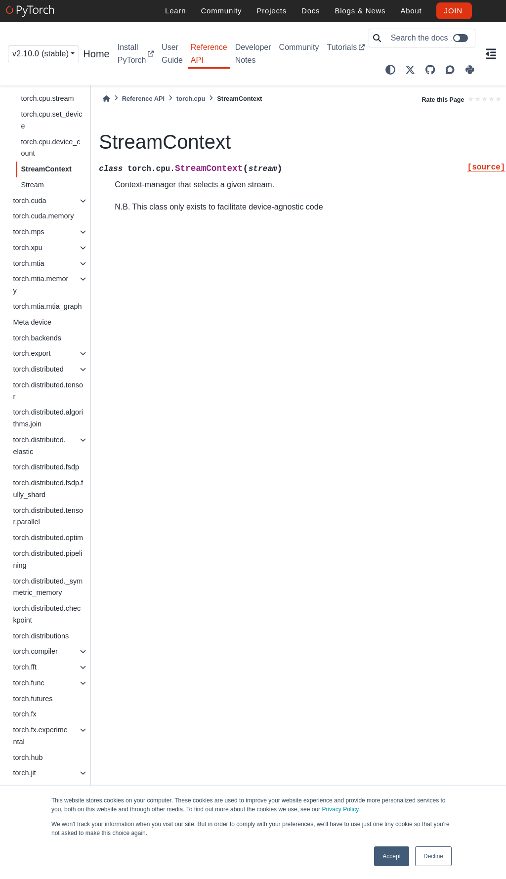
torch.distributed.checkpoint (47, 614)
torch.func (28, 683)
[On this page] (490, 53)
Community (299, 47)
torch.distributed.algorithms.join (48, 418)
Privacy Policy (340, 809)
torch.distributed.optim (48, 538)
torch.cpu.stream (47, 98)
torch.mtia (28, 263)
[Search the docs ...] (430, 38)
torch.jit (24, 773)
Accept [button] (391, 856)
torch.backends (37, 338)
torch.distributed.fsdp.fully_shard (48, 489)
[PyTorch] (31, 11)
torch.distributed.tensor (48, 391)
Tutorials (342, 47)
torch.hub (27, 757)
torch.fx (24, 714)
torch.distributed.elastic (39, 446)
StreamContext (46, 169)
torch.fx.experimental (40, 736)
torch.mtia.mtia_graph (47, 306)
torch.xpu (27, 247)
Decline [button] (433, 856)
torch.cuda (29, 201)
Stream (32, 185)
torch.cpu (190, 98)
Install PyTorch (132, 53)
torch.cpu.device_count (50, 148)
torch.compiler (35, 651)
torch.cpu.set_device (51, 120)
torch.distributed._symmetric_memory (48, 587)
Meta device (32, 322)
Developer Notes (253, 53)
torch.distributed (38, 369)
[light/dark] (390, 69)
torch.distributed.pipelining (47, 559)
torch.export (31, 353)
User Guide (172, 53)
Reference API (209, 53)
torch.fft (25, 667)
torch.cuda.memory (43, 216)
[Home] (106, 98)
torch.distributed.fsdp (46, 467)
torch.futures (32, 699)
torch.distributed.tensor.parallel (48, 516)
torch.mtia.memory (40, 284)
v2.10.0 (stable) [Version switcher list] (40, 53)
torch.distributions (41, 636)
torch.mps (28, 232)
